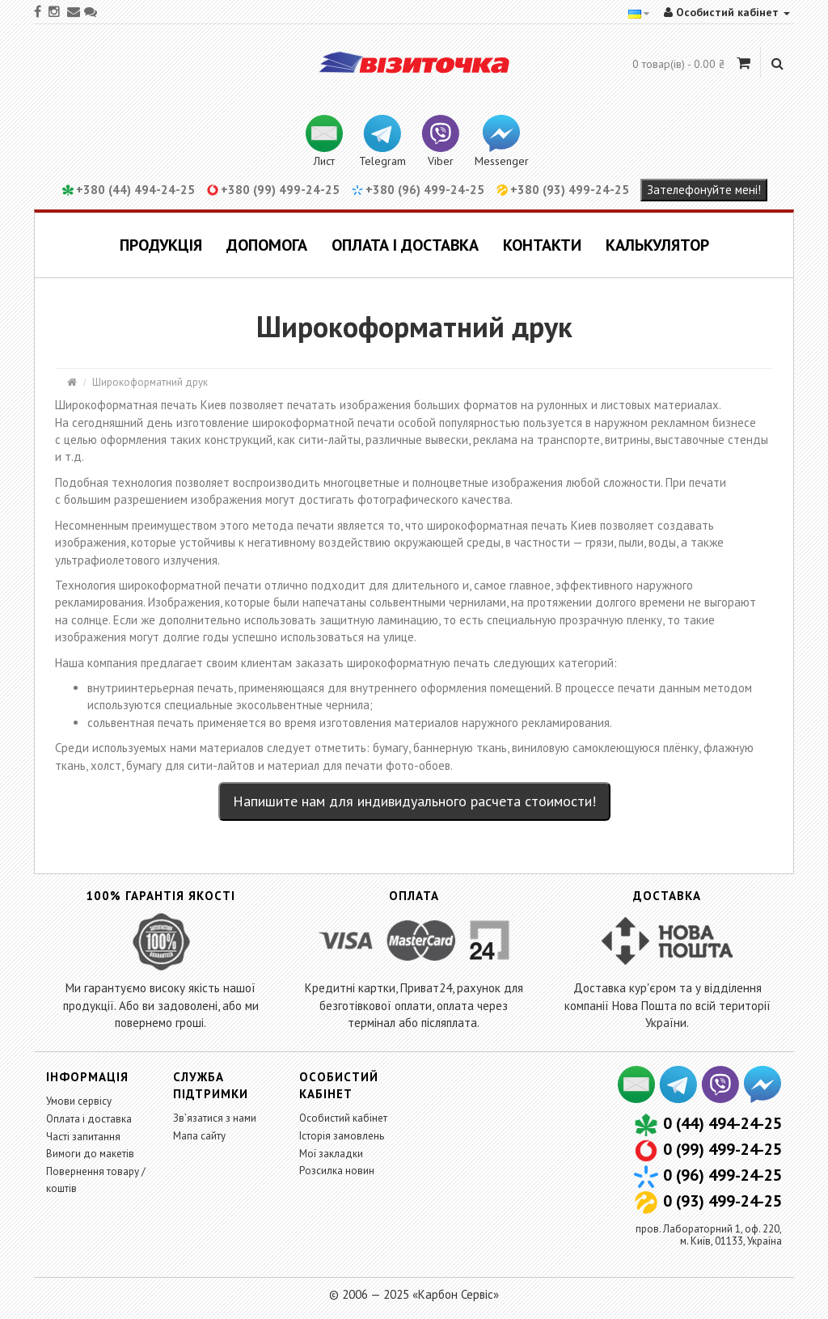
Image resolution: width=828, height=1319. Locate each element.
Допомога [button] (266, 245)
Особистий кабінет (343, 1118)
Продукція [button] (161, 245)
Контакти (542, 245)
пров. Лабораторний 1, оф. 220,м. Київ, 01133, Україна (709, 1234)
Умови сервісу (79, 1101)
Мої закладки (331, 1153)
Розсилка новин (336, 1170)
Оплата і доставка (405, 245)
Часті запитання (83, 1137)
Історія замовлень (341, 1136)
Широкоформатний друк (150, 382)
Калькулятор (657, 245)
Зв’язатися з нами (214, 1118)
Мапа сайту (199, 1136)
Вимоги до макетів (90, 1153)
